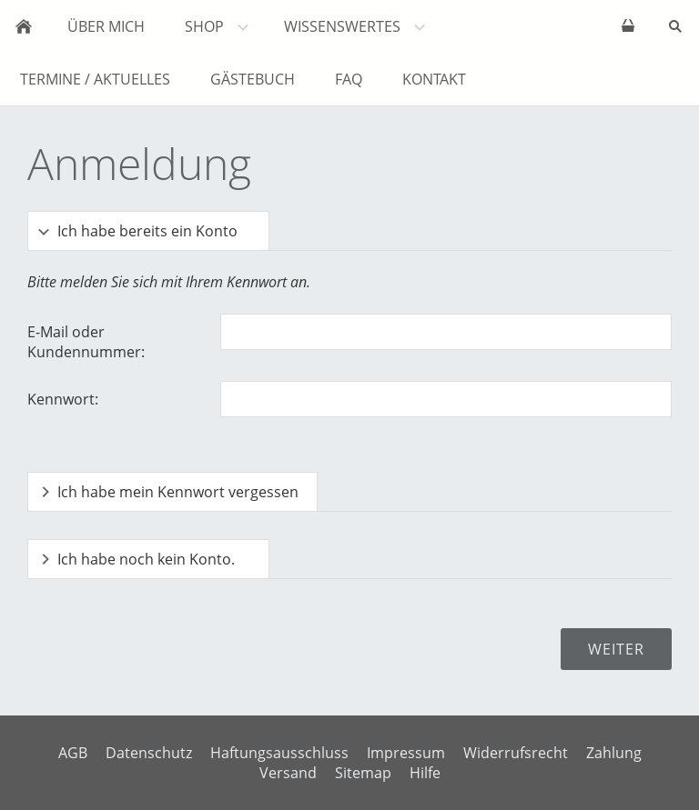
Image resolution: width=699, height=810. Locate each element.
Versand (288, 773)
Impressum (406, 753)
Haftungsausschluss (279, 753)
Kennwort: (62, 399)
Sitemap (363, 773)
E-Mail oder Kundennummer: (86, 342)
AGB (72, 753)
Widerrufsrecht (515, 753)
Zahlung (614, 753)
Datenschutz (149, 753)
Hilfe (425, 773)
